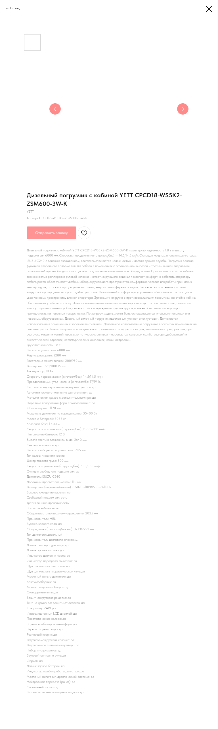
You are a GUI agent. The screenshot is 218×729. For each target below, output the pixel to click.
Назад (15, 8)
